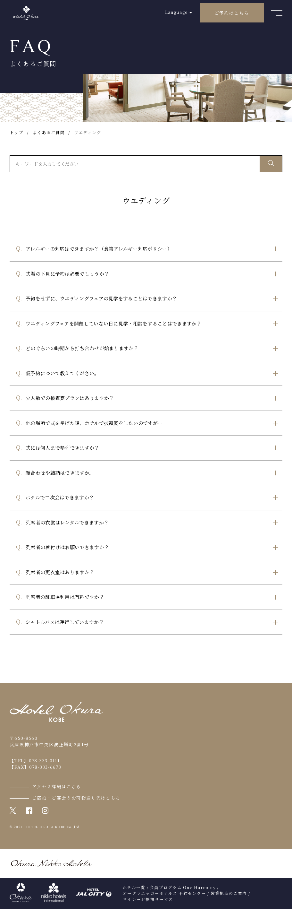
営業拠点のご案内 (229, 893)
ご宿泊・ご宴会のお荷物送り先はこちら (76, 797)
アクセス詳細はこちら (56, 786)
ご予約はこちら (231, 13)
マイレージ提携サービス (148, 899)
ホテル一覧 (134, 887)
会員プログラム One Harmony (183, 887)
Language (176, 12)
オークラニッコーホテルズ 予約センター (164, 893)
